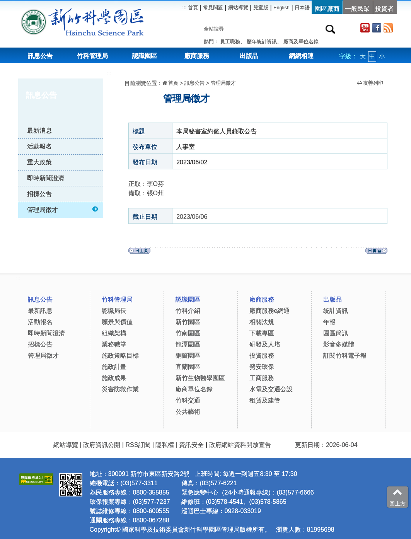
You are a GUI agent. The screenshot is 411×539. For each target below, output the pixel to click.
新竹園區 (188, 322)
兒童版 (260, 7)
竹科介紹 (188, 310)
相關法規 (261, 322)
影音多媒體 (338, 344)
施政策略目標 (120, 355)
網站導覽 (238, 7)
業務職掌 (114, 344)
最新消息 (39, 130)
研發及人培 (264, 344)
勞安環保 (261, 366)
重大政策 (39, 162)
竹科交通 (188, 400)
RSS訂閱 (137, 445)
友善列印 (370, 83)
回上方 (397, 497)
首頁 (192, 7)
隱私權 (164, 445)
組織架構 (114, 333)
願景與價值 (117, 322)
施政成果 (114, 378)
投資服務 (261, 355)
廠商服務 (196, 56)
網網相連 (301, 56)
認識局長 (114, 310)
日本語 (302, 7)
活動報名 (39, 146)
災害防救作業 (120, 389)
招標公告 (39, 194)
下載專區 (261, 333)
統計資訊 (335, 310)
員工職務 (230, 41)
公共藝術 (188, 411)
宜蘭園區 (188, 366)
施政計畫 (114, 366)
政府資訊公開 (101, 445)
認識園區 (144, 56)
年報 (329, 322)
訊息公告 (40, 56)
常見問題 (213, 7)
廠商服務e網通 (269, 310)
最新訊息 (40, 310)
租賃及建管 (264, 400)
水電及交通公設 (271, 389)
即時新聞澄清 (45, 178)
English (281, 7)
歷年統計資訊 (262, 41)
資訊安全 (191, 445)
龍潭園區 (188, 344)
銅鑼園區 (188, 355)
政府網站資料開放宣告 (240, 445)
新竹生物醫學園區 (200, 378)
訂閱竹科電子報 (345, 355)
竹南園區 (188, 333)
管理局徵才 (63, 209)
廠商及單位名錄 (301, 41)
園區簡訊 (335, 333)
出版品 (249, 56)
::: (109, 73)
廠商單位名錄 (194, 389)
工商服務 (261, 378)
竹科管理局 (92, 56)
